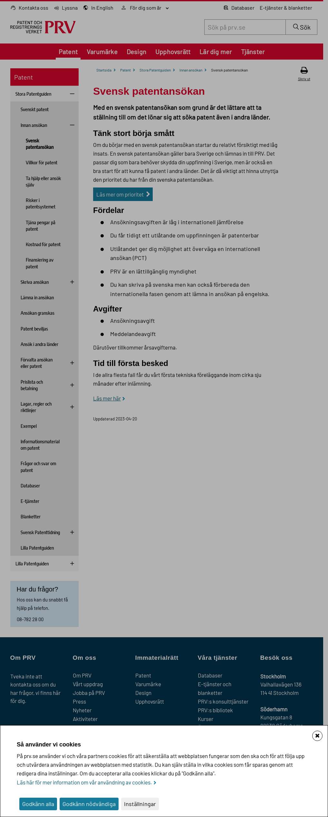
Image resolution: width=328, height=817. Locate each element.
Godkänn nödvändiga (89, 803)
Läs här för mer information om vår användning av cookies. (84, 782)
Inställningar (140, 803)
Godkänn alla (38, 803)
